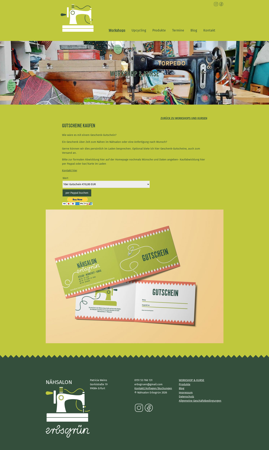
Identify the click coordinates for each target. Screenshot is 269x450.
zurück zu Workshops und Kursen (184, 118)
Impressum (186, 392)
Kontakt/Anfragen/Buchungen (153, 388)
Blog (193, 30)
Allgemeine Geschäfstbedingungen (200, 400)
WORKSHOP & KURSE (191, 380)
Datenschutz (186, 396)
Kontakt (209, 30)
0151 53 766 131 (143, 380)
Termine (178, 30)
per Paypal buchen (76, 192)
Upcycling (139, 30)
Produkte (159, 30)
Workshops (117, 30)
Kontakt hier (69, 170)
